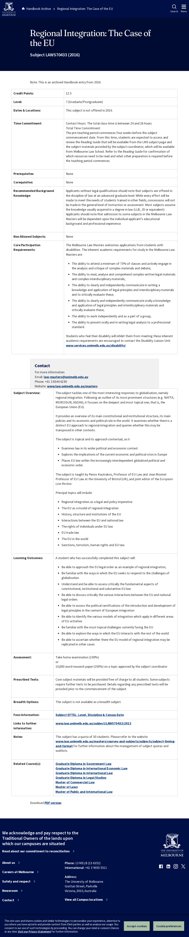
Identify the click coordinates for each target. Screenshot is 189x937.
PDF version (52, 803)
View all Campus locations (84, 900)
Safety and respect (16, 881)
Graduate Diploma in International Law (84, 773)
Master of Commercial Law (75, 782)
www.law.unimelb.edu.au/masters (72, 386)
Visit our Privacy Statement (34, 931)
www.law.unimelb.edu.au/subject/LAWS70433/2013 (93, 723)
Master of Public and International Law (84, 792)
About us (8, 863)
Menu (184, 8)
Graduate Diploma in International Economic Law (92, 768)
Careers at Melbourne (18, 872)
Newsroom (10, 891)
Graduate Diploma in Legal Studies (81, 777)
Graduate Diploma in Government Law (83, 764)
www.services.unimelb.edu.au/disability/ (96, 345)
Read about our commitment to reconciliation (36, 851)
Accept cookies (137, 926)
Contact (8, 900)
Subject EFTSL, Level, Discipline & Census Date (90, 715)
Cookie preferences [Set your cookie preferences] (168, 926)
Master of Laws (67, 787)
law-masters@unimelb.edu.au (66, 377)
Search (174, 8)
